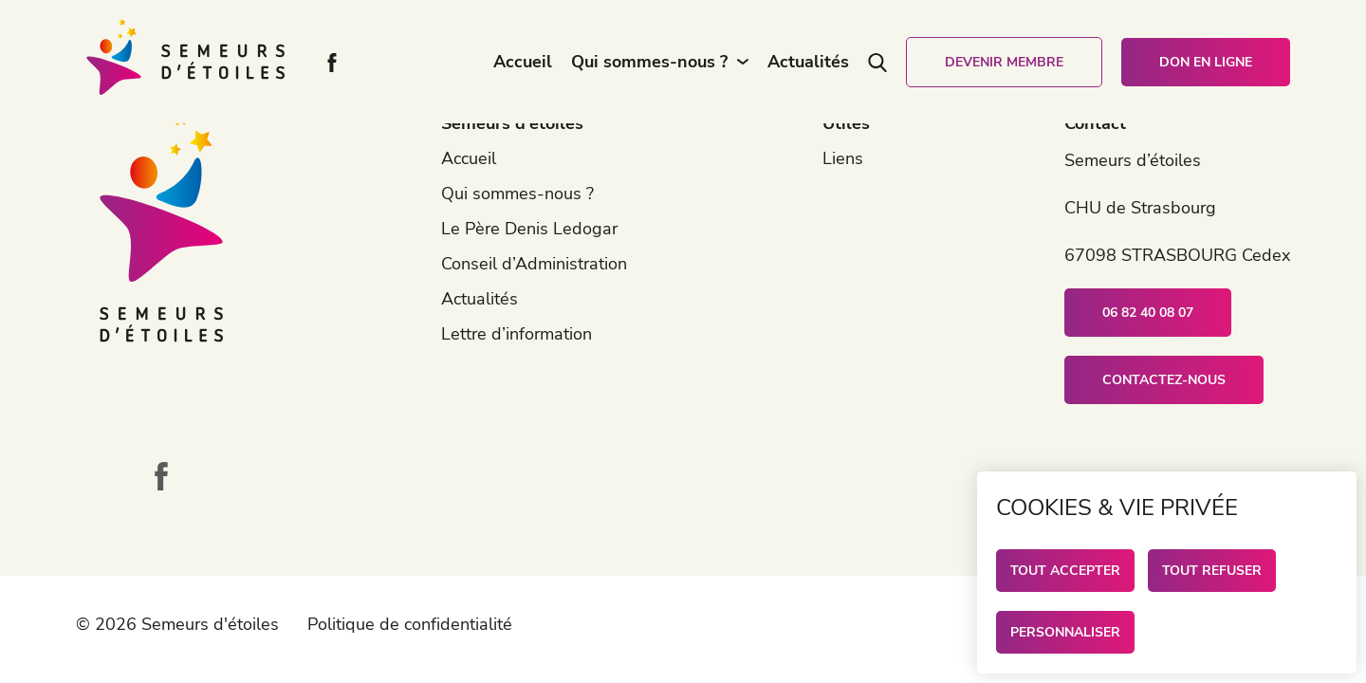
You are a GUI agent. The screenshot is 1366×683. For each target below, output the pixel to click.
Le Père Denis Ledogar (529, 228)
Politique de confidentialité (409, 624)
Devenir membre (1004, 62)
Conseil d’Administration (534, 263)
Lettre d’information (516, 334)
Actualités (808, 61)
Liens (842, 158)
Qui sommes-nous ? (649, 61)
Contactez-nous (1164, 380)
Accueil (522, 61)
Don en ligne (1205, 62)
